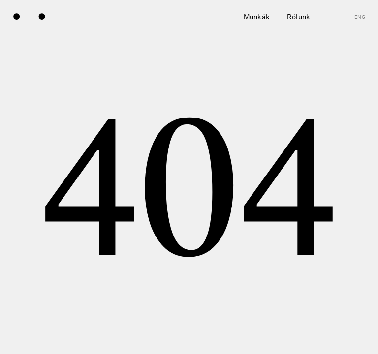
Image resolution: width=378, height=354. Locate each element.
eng (360, 17)
